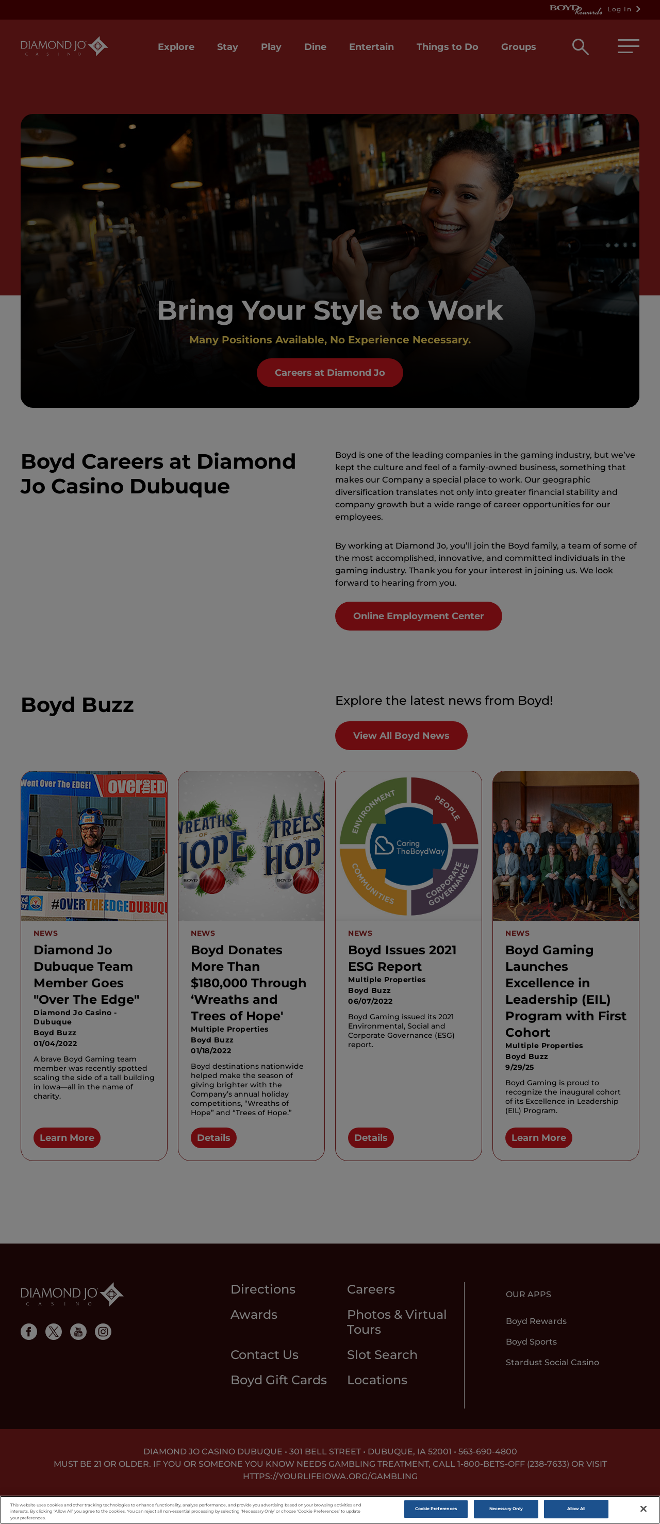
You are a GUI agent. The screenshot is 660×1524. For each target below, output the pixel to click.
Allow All (576, 1510)
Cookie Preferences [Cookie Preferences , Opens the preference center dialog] (436, 1510)
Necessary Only (506, 1510)
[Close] (643, 1510)
